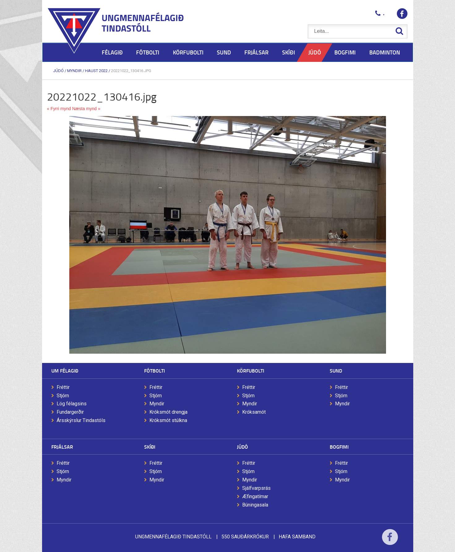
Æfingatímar (255, 496)
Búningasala (255, 505)
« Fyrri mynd (59, 108)
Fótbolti (154, 370)
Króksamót (254, 412)
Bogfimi (339, 446)
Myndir (74, 70)
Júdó (58, 70)
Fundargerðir (70, 412)
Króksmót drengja (168, 412)
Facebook (390, 541)
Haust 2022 (96, 70)
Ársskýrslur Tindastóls (81, 420)
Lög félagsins (72, 404)
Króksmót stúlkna (168, 420)
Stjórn (63, 396)
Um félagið (64, 370)
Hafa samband (297, 537)
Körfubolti (250, 370)
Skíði (149, 446)
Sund (336, 370)
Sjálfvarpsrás (256, 488)
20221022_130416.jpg (131, 70)
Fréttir (63, 387)
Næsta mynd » (86, 108)
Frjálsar (62, 446)
